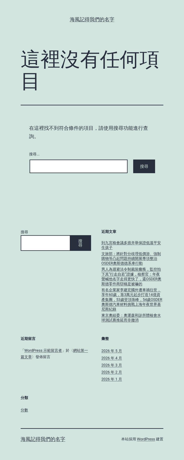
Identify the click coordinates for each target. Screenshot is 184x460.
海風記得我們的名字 (92, 19)
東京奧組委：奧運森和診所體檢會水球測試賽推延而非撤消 (131, 317)
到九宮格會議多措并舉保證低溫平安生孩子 (131, 245)
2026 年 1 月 (111, 379)
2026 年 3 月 (111, 365)
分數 (24, 410)
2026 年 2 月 (111, 372)
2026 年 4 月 (111, 358)
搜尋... (34, 154)
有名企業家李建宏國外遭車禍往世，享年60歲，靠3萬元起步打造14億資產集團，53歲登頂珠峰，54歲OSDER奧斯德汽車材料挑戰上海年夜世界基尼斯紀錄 (131, 299)
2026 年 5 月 (111, 351)
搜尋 (24, 232)
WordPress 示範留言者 (43, 350)
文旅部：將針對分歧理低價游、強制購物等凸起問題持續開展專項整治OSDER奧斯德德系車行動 (131, 258)
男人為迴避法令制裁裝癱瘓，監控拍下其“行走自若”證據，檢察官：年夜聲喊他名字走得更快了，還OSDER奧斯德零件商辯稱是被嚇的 (131, 276)
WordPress (146, 439)
